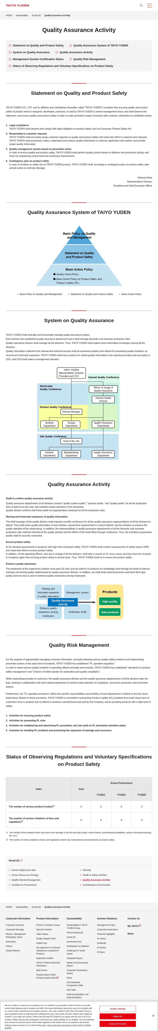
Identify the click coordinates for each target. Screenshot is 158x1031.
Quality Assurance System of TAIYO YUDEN (101, 45)
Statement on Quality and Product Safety (38, 45)
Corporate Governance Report (77, 971)
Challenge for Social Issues (76, 952)
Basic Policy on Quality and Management (41, 294)
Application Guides (44, 958)
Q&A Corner (41, 970)
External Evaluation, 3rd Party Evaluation (77, 996)
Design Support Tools (46, 938)
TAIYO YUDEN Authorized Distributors (48, 964)
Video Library (42, 934)
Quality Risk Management (89, 59)
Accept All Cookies (118, 1025)
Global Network (13, 950)
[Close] (153, 1017)
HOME (9, 15)
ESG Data (71, 990)
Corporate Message (15, 929)
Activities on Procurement (24, 885)
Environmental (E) (75, 932)
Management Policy (106, 925)
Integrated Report (75, 958)
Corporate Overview (15, 925)
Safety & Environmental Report (77, 964)
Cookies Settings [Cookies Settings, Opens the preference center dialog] (118, 1010)
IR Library (101, 938)
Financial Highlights (106, 934)
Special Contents (44, 929)
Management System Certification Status (38, 59)
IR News (101, 952)
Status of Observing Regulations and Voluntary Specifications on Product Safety (63, 66)
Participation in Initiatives (78, 946)
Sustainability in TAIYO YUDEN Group (77, 926)
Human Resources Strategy (25, 875)
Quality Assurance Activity (76, 52)
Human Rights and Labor (24, 870)
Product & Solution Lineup (48, 925)
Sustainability (22, 15)
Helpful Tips (41, 943)
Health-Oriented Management (26, 880)
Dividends (101, 943)
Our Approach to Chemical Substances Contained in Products (48, 950)
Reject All (117, 1017)
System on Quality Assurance (31, 52)
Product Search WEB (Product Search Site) (47, 976)
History (9, 946)
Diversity (87, 870)
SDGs (69, 978)
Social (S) (36, 15)
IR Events (101, 947)
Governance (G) (74, 941)
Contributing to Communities (96, 885)
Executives (11, 941)
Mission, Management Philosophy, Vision (16, 935)
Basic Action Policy (131, 294)
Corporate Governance (107, 929)
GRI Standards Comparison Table (75, 984)
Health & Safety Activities (95, 875)
